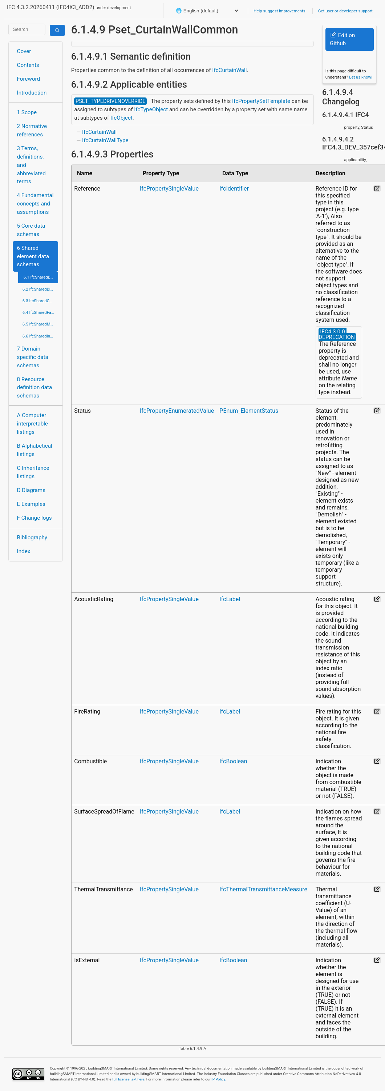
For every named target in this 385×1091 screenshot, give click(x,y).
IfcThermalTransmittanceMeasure (263, 889)
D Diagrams (31, 490)
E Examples (31, 504)
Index (24, 551)
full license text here (128, 1079)
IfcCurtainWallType (105, 140)
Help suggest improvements (279, 10)
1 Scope (27, 112)
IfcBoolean (233, 761)
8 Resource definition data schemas (34, 387)
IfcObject (121, 118)
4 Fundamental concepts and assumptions (35, 203)
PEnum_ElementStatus (248, 410)
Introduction (32, 92)
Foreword (28, 79)
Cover (24, 51)
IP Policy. (218, 1079)
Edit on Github (342, 39)
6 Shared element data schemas (33, 256)
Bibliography (32, 537)
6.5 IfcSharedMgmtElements (40, 324)
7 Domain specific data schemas (32, 357)
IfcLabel (229, 599)
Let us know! (360, 77)
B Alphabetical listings (34, 450)
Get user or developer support (345, 10)
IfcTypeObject (151, 109)
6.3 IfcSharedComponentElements (40, 300)
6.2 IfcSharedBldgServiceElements (40, 289)
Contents (28, 65)
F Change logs (34, 518)
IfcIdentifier (234, 188)
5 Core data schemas (31, 230)
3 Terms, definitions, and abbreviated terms (31, 165)
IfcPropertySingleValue (169, 188)
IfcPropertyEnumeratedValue (177, 410)
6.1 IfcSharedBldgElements (41, 277)
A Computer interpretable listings (32, 423)
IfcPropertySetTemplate (261, 101)
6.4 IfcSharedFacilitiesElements (40, 312)
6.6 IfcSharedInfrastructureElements (40, 336)
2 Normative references (32, 130)
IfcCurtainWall (229, 70)
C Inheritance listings (33, 472)
